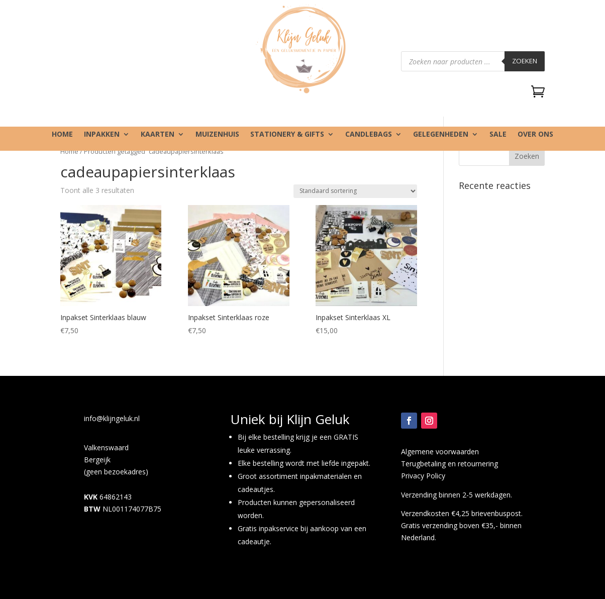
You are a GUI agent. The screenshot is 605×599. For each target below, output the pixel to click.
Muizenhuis (217, 135)
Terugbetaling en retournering (449, 463)
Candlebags (368, 135)
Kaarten (157, 135)
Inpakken (102, 135)
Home (62, 135)
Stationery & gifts (287, 135)
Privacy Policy (423, 475)
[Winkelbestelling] (355, 191)
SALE (498, 135)
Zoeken (524, 60)
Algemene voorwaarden (440, 451)
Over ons (535, 135)
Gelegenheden (440, 135)
